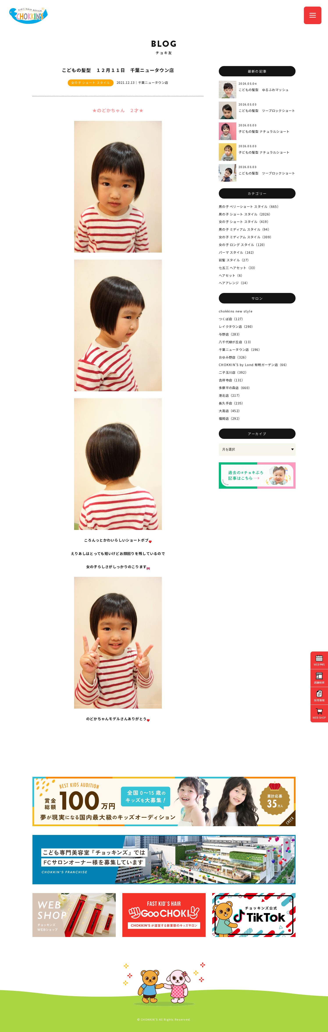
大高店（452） (230, 410)
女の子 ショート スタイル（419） (244, 221)
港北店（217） (230, 395)
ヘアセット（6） (231, 275)
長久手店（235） (232, 403)
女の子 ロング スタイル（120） (243, 244)
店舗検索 (319, 682)
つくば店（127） (232, 318)
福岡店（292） (230, 418)
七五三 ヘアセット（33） (238, 267)
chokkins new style (236, 311)
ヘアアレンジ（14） (234, 282)
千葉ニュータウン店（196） (240, 349)
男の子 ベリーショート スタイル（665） (249, 206)
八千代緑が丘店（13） (236, 341)
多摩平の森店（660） (235, 387)
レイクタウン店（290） (237, 326)
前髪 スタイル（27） (235, 260)
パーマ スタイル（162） (237, 252)
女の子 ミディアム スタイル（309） (246, 237)
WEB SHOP (319, 717)
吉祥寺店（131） (232, 380)
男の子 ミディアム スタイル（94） (245, 229)
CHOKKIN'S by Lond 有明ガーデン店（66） (254, 364)
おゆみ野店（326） (233, 357)
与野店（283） (230, 334)
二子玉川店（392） (233, 372)
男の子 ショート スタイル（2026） (245, 214)
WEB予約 (319, 664)
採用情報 (319, 700)
